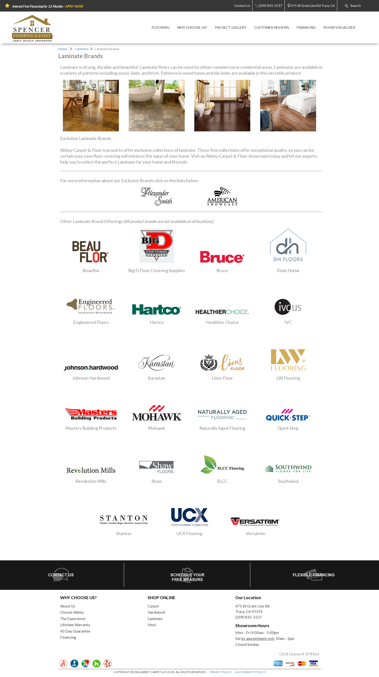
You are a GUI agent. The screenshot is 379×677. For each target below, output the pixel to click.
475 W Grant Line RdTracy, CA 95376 (252, 609)
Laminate (81, 49)
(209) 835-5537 (248, 617)
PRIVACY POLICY (221, 672)
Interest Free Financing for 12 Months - (47, 6)
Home (62, 49)
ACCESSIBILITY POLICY (250, 672)
